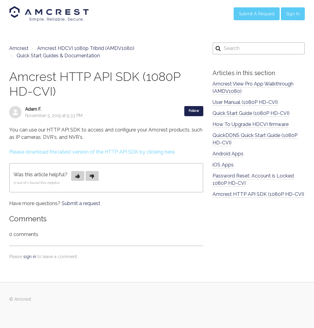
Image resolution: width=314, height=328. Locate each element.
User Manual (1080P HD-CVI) (245, 102)
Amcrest (19, 48)
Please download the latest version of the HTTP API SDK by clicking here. (92, 152)
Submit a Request (257, 13)
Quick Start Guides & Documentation (58, 56)
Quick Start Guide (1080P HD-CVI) (251, 113)
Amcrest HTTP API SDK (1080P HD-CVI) (258, 194)
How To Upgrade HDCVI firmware (251, 124)
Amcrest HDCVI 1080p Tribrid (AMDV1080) (85, 48)
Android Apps (228, 154)
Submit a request (81, 203)
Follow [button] (194, 111)
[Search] (259, 48)
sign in (29, 256)
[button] (77, 176)
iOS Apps (223, 165)
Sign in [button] (293, 13)
